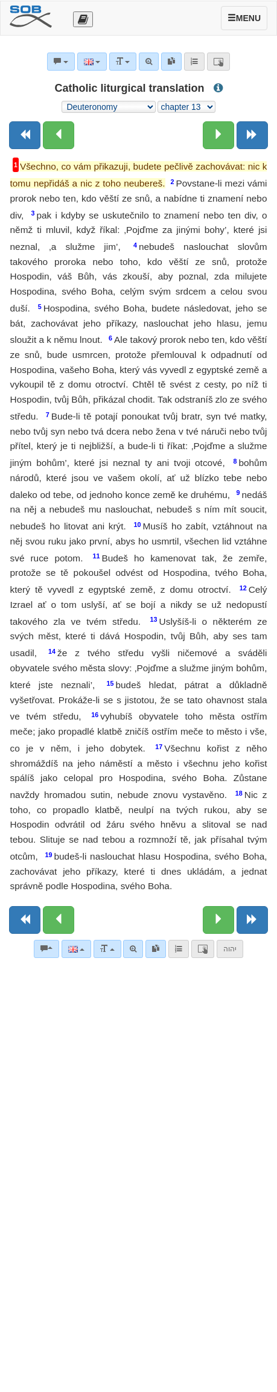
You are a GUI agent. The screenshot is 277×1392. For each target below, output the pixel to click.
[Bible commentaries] (46, 949)
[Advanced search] (133, 949)
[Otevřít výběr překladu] (83, 19)
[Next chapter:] (218, 135)
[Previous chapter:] (58, 135)
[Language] (76, 949)
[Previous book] (24, 135)
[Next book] (252, 135)
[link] (155, 949)
